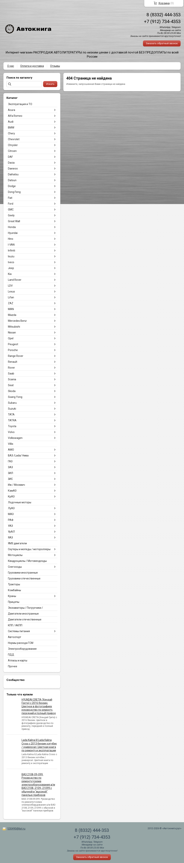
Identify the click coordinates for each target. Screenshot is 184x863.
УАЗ (10, 525)
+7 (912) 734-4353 (162, 21)
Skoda (12, 391)
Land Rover (14, 279)
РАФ (10, 519)
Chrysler (13, 145)
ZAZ (10, 303)
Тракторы (14, 584)
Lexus (11, 291)
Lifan (11, 297)
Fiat (10, 197)
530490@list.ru (16, 828)
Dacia (11, 162)
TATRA (12, 420)
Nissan (12, 332)
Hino (10, 238)
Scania (12, 379)
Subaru (12, 402)
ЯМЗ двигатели (17, 543)
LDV (10, 285)
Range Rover (15, 355)
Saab (11, 373)
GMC (11, 209)
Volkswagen (15, 437)
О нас (10, 65)
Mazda (12, 314)
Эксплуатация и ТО (20, 104)
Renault (12, 361)
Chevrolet (13, 139)
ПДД (11, 654)
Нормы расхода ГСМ (20, 642)
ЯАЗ (10, 537)
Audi (10, 121)
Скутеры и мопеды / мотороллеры (29, 549)
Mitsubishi (14, 326)
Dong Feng (14, 191)
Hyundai (13, 232)
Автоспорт (14, 637)
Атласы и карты (17, 660)
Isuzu (11, 256)
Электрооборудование (22, 648)
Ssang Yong (15, 396)
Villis (10, 443)
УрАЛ (11, 531)
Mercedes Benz (17, 320)
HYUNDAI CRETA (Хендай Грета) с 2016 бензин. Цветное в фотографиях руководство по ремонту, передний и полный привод (39, 706)
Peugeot (13, 344)
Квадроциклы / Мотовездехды (27, 560)
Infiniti (11, 250)
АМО (11, 449)
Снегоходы (15, 566)
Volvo (11, 432)
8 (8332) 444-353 (164, 14)
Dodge (12, 186)
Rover (11, 367)
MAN (11, 309)
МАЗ (11, 514)
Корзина (164, 3)
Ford (10, 203)
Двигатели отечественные (24, 619)
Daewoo (13, 168)
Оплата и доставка (32, 65)
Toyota (12, 426)
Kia (10, 273)
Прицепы (13, 601)
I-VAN (11, 244)
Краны (12, 596)
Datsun (12, 180)
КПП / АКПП (15, 625)
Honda (12, 227)
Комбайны (14, 590)
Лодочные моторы (19, 502)
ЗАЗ (10, 467)
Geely (11, 215)
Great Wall (14, 221)
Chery (11, 133)
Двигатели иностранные (23, 613)
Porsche (13, 350)
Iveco (11, 262)
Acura (11, 109)
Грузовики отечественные (24, 578)
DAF (10, 156)
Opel (10, 338)
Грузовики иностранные (23, 572)
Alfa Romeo (15, 115)
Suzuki (12, 408)
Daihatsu (13, 174)
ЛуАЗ (11, 508)
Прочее (12, 666)
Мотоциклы (15, 555)
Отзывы (55, 65)
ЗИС (10, 478)
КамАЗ (12, 490)
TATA (11, 414)
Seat (11, 385)
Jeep (11, 268)
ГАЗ (10, 461)
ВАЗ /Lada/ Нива (18, 455)
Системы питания (19, 631)
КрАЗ (11, 496)
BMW (11, 127)
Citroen (12, 150)
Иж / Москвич (16, 484)
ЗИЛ (10, 473)
